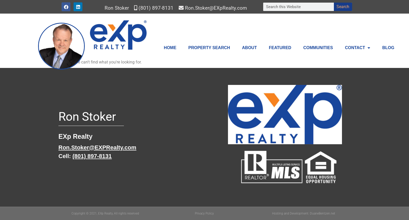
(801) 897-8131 (156, 8)
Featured (280, 47)
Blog (388, 47)
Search (342, 6)
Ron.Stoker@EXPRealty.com (97, 147)
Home (170, 47)
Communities (318, 47)
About (249, 47)
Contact (357, 48)
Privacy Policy (204, 213)
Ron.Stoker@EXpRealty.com (216, 8)
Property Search (209, 47)
